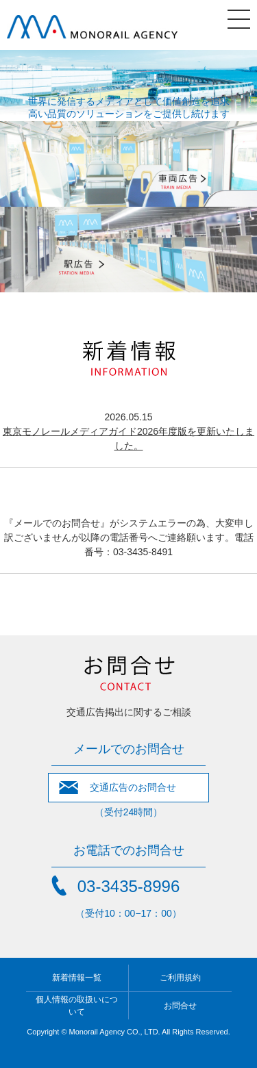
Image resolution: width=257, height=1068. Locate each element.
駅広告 (128, 249)
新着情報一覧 (76, 977)
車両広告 (128, 164)
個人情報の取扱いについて (77, 1006)
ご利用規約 (180, 977)
